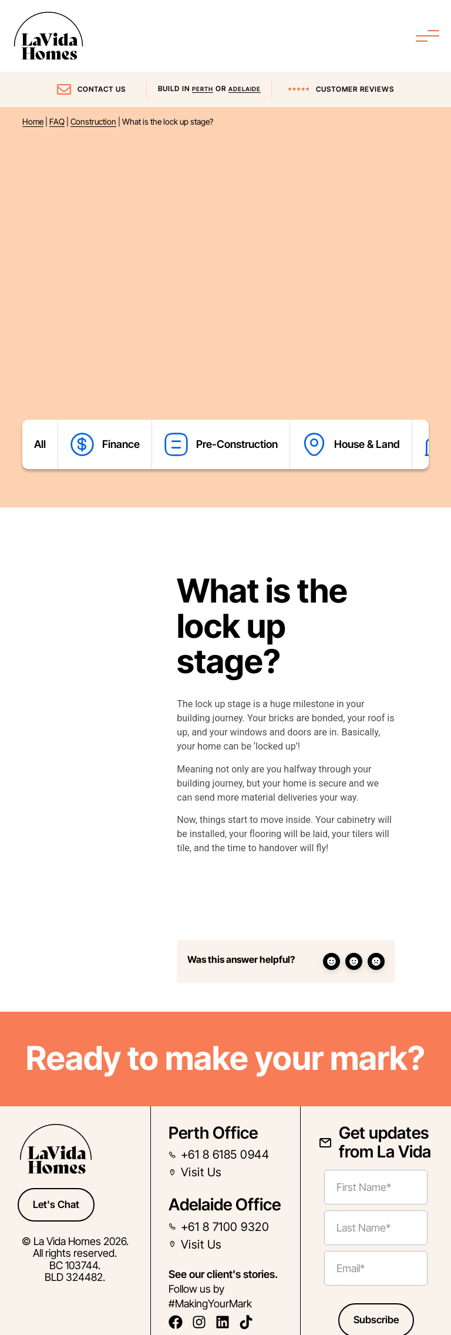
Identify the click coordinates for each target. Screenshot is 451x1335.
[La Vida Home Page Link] (48, 36)
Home (32, 121)
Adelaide (244, 88)
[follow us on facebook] (179, 1322)
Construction (93, 121)
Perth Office (213, 1133)
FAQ (57, 121)
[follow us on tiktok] (249, 1322)
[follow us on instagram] (202, 1322)
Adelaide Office (225, 1204)
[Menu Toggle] (427, 36)
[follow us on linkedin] (226, 1322)
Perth (202, 88)
